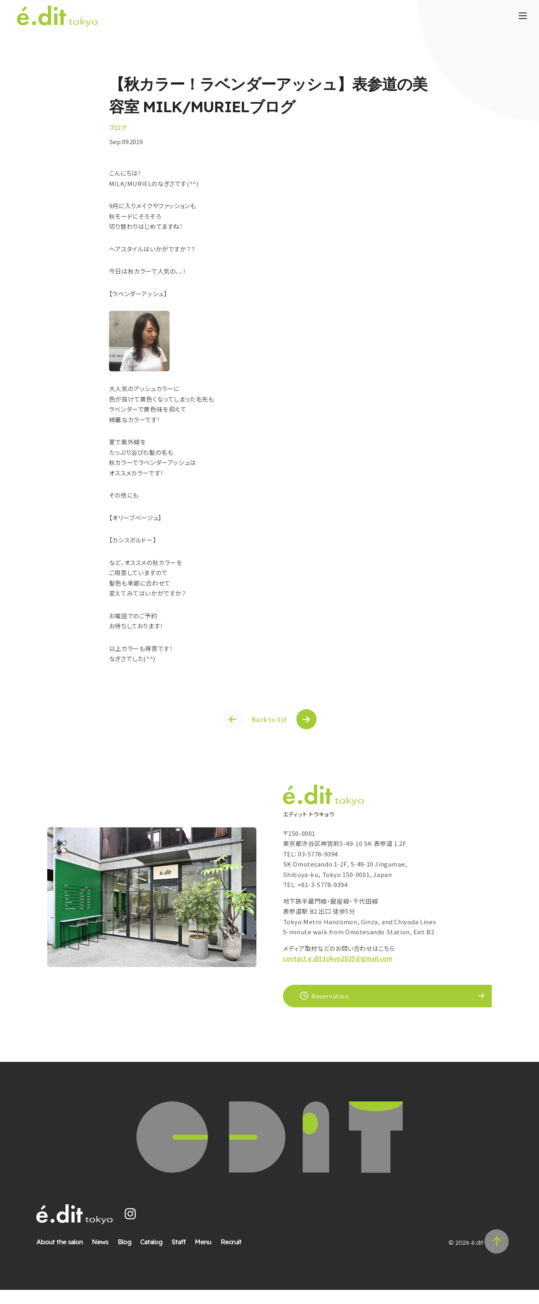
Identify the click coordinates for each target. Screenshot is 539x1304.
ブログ (133, 127)
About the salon (65, 1256)
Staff (184, 1256)
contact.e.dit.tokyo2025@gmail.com (337, 967)
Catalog (156, 1256)
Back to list (269, 725)
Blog (129, 1256)
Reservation (325, 1005)
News (105, 1256)
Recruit (236, 1256)
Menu (208, 1256)
